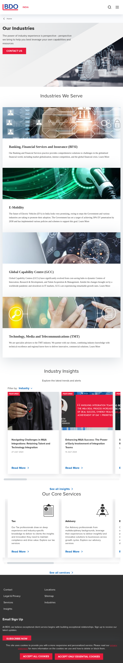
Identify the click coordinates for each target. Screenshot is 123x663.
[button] (14, 51)
